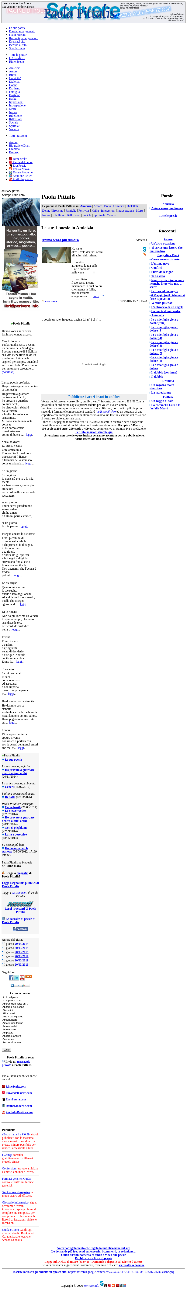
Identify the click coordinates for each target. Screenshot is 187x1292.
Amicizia (14, 68)
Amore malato (16, 1026)
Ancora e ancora (16, 1036)
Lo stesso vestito (15, 810)
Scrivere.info (91, 1285)
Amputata (16, 1032)
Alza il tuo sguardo (16, 1016)
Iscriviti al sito (17, 45)
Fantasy (14, 152)
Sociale (13, 122)
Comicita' (15, 78)
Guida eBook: (10, 1229)
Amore (13, 71)
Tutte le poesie (18, 54)
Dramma (14, 149)
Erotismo (14, 88)
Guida (27, 1178)
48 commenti (19, 892)
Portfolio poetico (21, 179)
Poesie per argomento (22, 31)
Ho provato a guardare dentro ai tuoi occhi (18, 771)
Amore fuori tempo (16, 1023)
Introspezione (17, 105)
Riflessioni (15, 119)
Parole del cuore (21, 162)
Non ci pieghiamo (16, 827)
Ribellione (15, 115)
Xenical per (16, 1192)
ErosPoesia (17, 165)
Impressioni (16, 102)
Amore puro (16, 1029)
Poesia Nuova (19, 169)
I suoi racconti (17, 34)
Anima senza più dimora (60, 240)
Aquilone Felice (20, 175)
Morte (12, 108)
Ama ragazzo (16, 1020)
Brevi (12, 74)
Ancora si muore (16, 1042)
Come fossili (13, 807)
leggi (29, 434)
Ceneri (9, 786)
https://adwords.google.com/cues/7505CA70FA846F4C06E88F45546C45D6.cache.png (121, 1271)
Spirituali (14, 125)
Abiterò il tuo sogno (16, 1007)
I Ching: (7, 1154)
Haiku (12, 98)
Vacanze (14, 129)
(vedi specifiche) (106, 411)
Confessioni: (9, 1168)
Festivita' (14, 95)
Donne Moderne (21, 172)
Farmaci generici (12, 1178)
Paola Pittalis (51, 301)
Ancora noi (16, 1039)
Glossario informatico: (15, 1202)
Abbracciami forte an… (16, 1003)
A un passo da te (16, 1000)
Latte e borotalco (16, 834)
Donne (13, 85)
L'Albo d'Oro (17, 58)
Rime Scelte (16, 61)
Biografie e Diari (19, 145)
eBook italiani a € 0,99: (16, 1134)
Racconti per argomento (23, 38)
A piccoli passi (16, 997)
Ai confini (16, 1010)
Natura (13, 112)
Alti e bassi (16, 1013)
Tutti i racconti (18, 135)
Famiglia (14, 91)
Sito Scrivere (17, 48)
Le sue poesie (17, 28)
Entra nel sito (17, 41)
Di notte (10, 797)
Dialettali (14, 81)
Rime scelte (18, 158)
